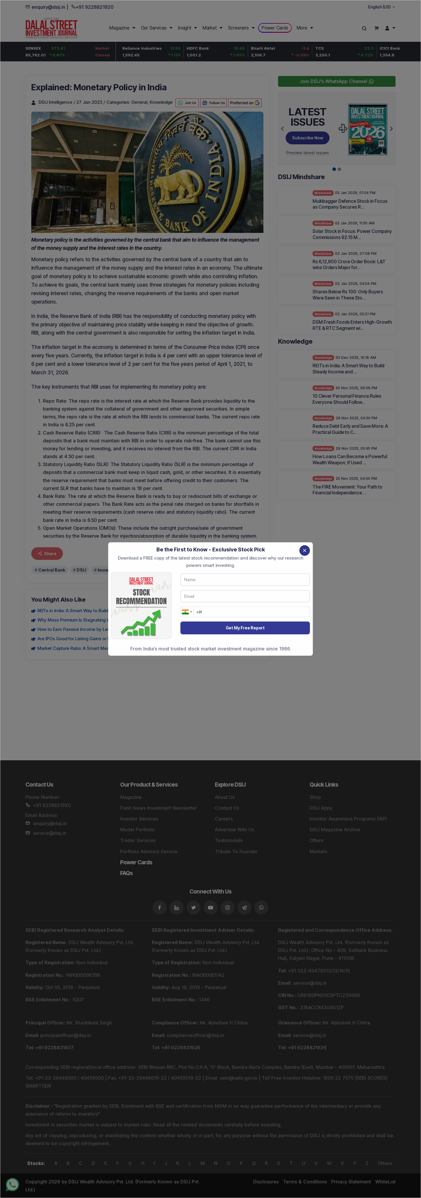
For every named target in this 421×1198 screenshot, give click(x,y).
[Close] (304, 550)
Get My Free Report (245, 627)
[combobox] (187, 612)
